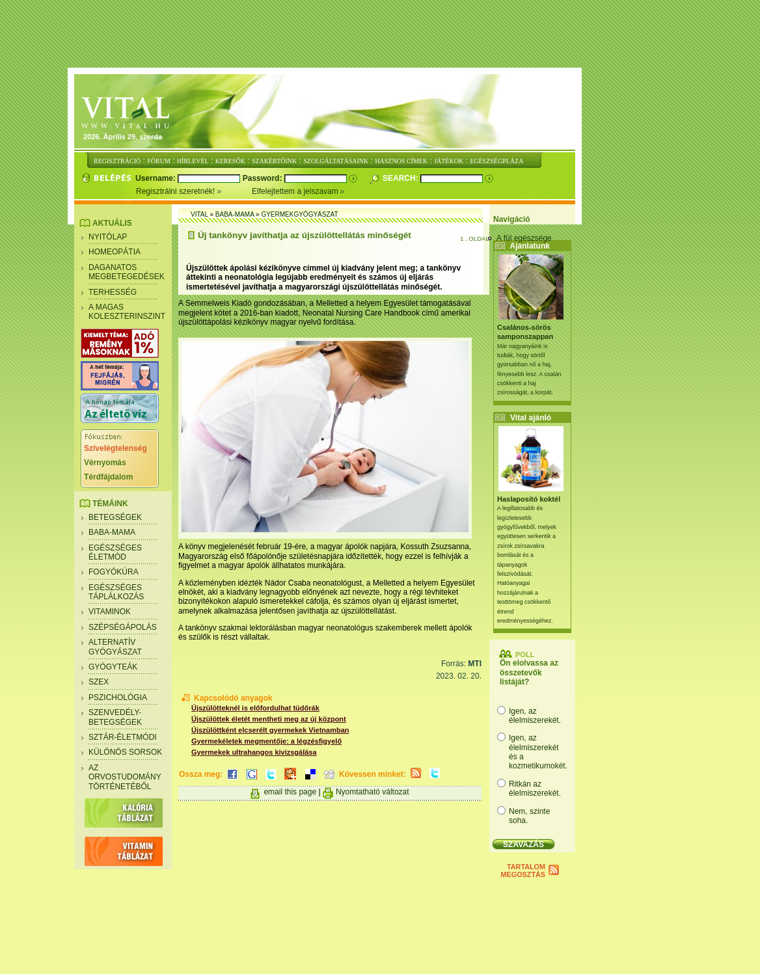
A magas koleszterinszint (126, 312)
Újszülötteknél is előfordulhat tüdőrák (255, 708)
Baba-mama (111, 532)
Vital (199, 214)
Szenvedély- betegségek (115, 717)
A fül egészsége (524, 238)
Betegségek (115, 517)
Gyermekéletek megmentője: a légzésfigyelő (266, 741)
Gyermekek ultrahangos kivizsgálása (254, 752)
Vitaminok (109, 611)
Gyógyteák (112, 666)
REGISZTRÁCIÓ (117, 161)
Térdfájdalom (108, 476)
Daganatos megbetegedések (126, 272)
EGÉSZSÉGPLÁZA (496, 161)
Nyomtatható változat (372, 791)
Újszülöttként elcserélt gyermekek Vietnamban (270, 730)
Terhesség (112, 292)
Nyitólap (107, 236)
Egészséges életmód (115, 552)
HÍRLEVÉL (193, 161)
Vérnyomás (105, 462)
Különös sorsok (125, 752)
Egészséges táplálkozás (116, 592)
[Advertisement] (380, 34)
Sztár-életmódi (122, 737)
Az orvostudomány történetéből (124, 777)
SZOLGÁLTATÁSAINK (335, 161)
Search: (401, 178)
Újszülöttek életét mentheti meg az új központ (268, 719)
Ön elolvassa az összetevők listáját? (529, 672)
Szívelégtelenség (115, 448)
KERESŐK (230, 161)
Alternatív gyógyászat (115, 647)
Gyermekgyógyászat (299, 214)
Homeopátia (114, 251)
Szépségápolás (122, 627)
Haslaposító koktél (528, 499)
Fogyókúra (113, 571)
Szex (98, 681)
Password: (263, 178)
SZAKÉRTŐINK (274, 161)
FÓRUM (158, 161)
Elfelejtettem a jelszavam (298, 191)
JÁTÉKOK (448, 161)
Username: (156, 178)
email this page (290, 791)
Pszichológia (117, 697)
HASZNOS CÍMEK (401, 161)
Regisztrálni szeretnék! (194, 191)
